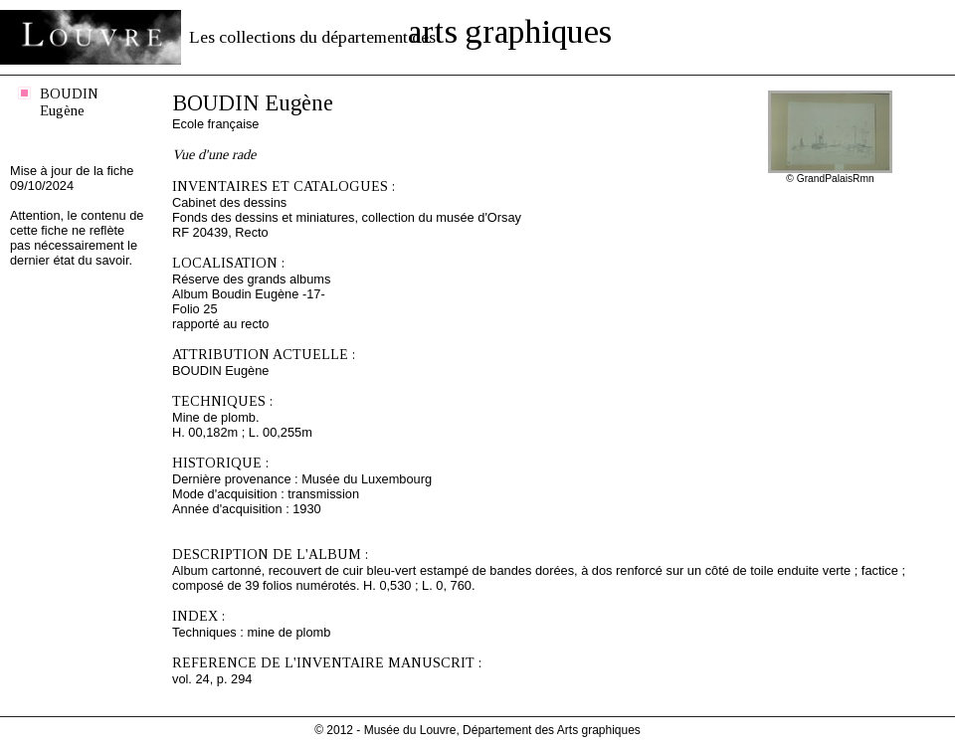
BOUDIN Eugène (69, 102)
